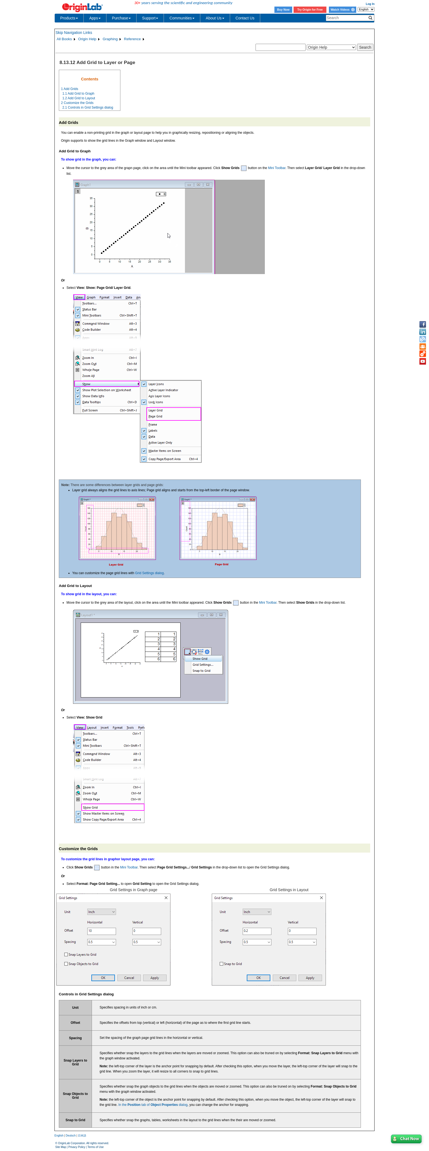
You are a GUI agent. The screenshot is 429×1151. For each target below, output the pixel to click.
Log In (370, 3)
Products (69, 18)
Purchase (121, 18)
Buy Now (283, 9)
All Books (64, 39)
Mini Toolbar (276, 168)
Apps (95, 18)
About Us (215, 18)
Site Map (60, 1147)
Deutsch (71, 1135)
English (58, 1135)
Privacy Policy (76, 1147)
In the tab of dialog (153, 1105)
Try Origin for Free (310, 9)
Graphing (110, 39)
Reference (132, 39)
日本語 (82, 1135)
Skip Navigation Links (74, 32)
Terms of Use (96, 1147)
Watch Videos (342, 9)
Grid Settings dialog (149, 573)
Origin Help (87, 39)
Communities (182, 18)
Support (150, 18)
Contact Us (245, 18)
